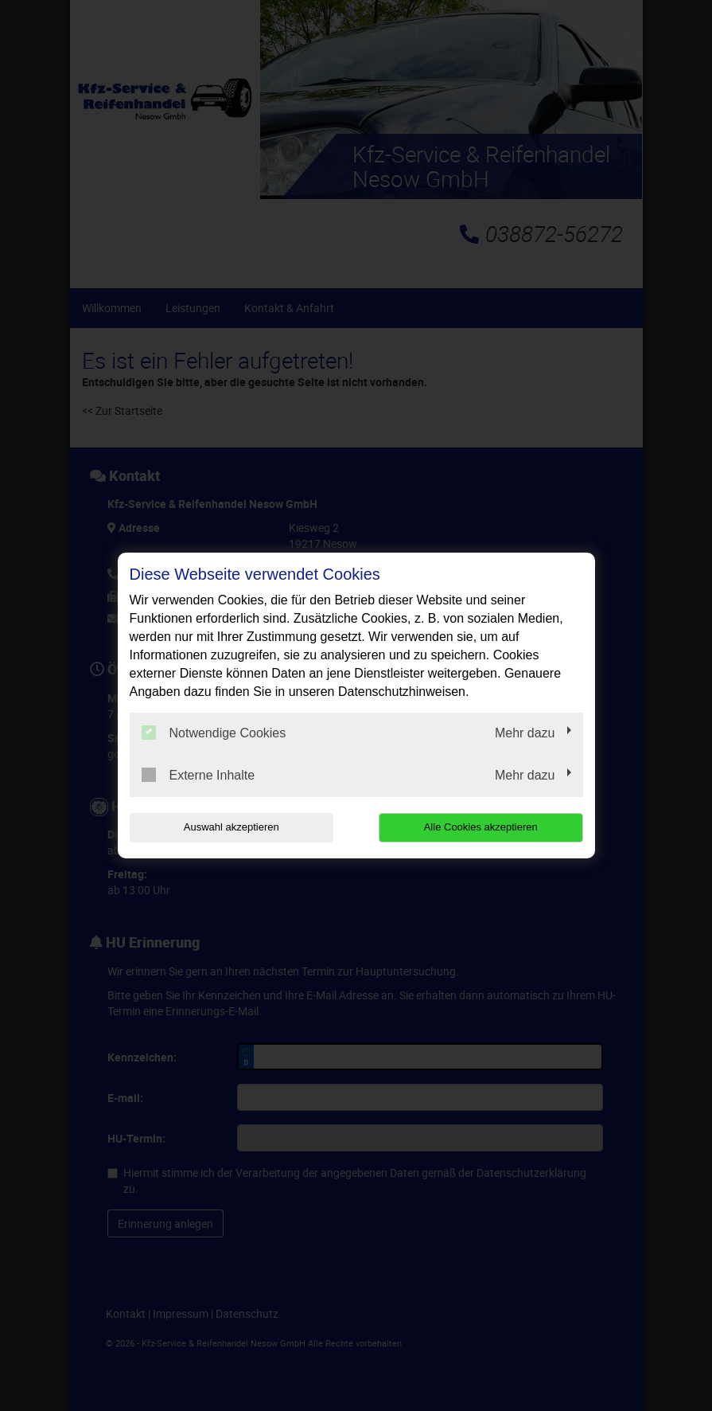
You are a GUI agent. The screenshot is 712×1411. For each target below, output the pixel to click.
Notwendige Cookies (214, 732)
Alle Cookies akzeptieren (481, 827)
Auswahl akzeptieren (231, 827)
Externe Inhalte (198, 775)
